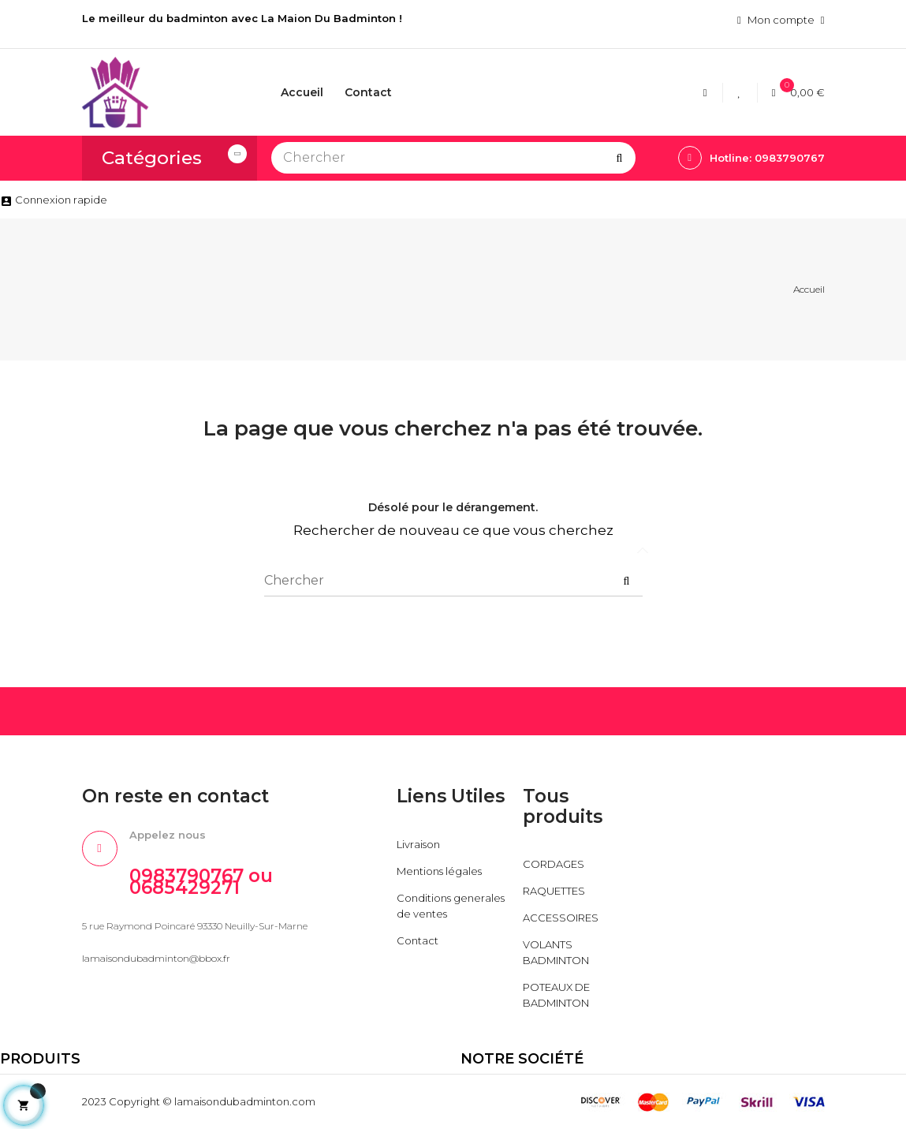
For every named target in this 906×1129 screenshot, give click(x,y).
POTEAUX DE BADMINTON (556, 995)
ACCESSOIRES (560, 917)
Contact (417, 940)
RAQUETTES (554, 890)
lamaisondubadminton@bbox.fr (156, 958)
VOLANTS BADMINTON (556, 952)
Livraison (418, 844)
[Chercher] (453, 158)
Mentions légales (439, 871)
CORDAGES (553, 864)
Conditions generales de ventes (451, 906)
